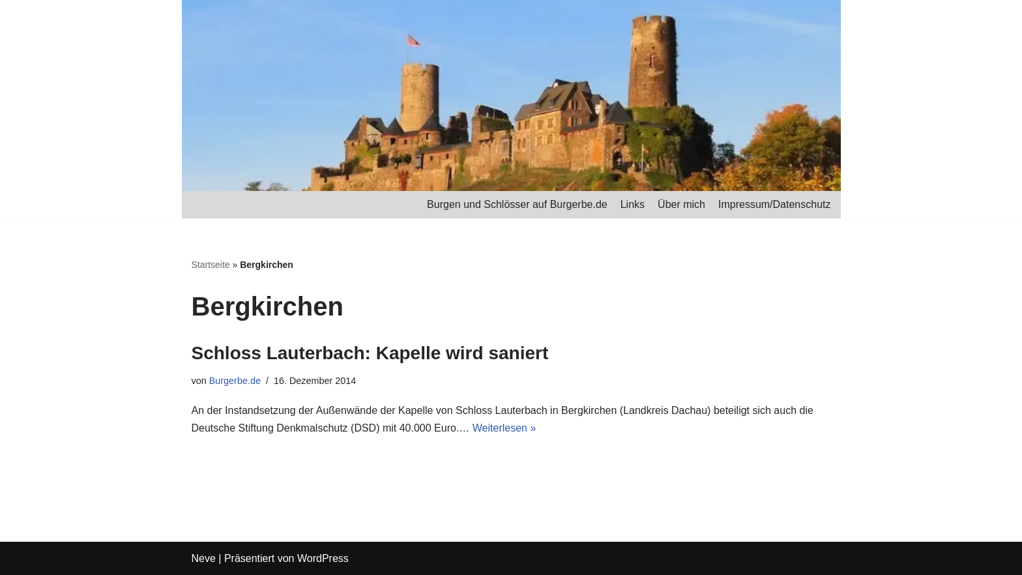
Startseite (211, 264)
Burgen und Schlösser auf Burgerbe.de (517, 204)
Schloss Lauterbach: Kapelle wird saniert (370, 353)
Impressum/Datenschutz (774, 204)
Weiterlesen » (504, 428)
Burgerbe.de (235, 381)
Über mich (681, 204)
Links (632, 204)
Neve (204, 558)
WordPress (323, 558)
